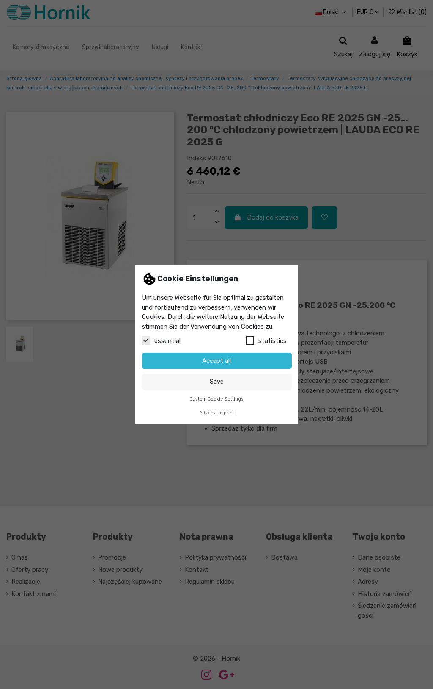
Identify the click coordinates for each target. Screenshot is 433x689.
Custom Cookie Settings (216, 399)
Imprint (226, 413)
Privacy (207, 413)
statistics (266, 340)
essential (161, 340)
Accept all (216, 361)
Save (217, 381)
